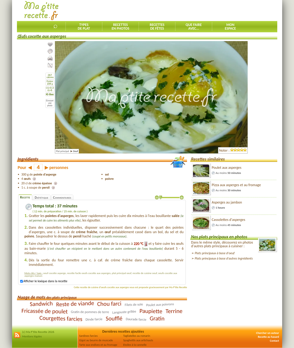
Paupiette (151, 311)
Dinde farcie (94, 319)
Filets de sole (134, 304)
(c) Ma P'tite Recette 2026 (38, 332)
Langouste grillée (124, 312)
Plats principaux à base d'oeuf (215, 253)
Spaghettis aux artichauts (138, 340)
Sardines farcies (88, 336)
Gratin (156, 318)
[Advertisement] (203, 10)
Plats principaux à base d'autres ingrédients (224, 258)
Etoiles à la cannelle (135, 345)
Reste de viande (75, 303)
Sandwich (41, 304)
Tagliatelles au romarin (136, 336)
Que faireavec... (194, 26)
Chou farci (109, 303)
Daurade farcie (136, 319)
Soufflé (114, 318)
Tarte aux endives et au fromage (98, 345)
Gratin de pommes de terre (90, 312)
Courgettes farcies (60, 318)
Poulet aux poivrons (160, 304)
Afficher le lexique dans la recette (43, 281)
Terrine (174, 311)
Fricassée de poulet (44, 311)
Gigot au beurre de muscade (96, 340)
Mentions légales (32, 336)
